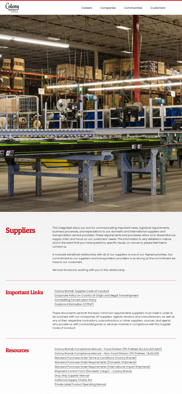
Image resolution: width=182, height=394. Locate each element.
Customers (158, 8)
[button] (175, 7)
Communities (133, 8)
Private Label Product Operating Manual (80, 384)
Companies (108, 8)
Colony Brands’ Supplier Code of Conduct (82, 291)
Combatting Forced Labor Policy (75, 300)
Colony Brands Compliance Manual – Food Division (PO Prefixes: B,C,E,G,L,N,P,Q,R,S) (108, 349)
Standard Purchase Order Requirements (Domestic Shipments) (96, 362)
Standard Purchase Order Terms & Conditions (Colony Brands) (96, 358)
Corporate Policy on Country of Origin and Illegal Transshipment (96, 295)
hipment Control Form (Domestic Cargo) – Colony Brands (94, 371)
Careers (87, 8)
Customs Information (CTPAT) (74, 304)
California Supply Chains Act (73, 380)
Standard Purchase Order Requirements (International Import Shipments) (103, 367)
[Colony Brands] (12, 7)
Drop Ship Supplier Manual (72, 375)
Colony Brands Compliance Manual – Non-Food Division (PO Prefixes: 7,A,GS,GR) (107, 353)
